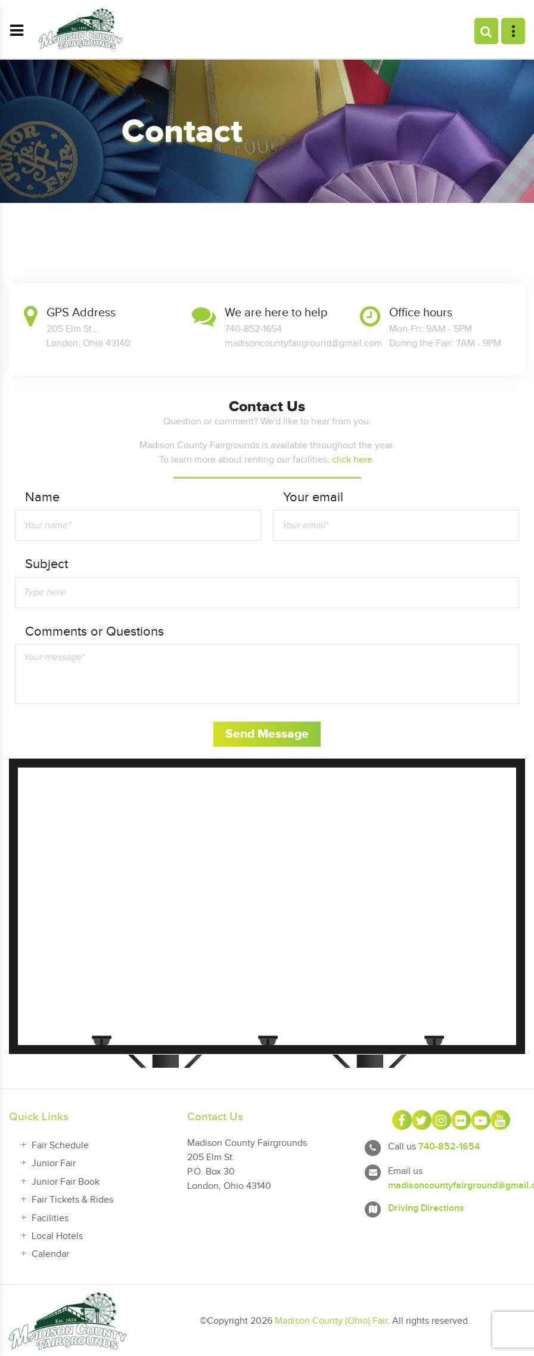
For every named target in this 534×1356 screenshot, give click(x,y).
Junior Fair (54, 1163)
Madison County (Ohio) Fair (331, 1321)
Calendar (50, 1254)
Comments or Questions (94, 632)
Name (42, 497)
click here (352, 460)
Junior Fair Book (66, 1182)
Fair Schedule (60, 1145)
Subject (46, 564)
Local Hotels (57, 1236)
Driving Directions (426, 1208)
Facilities (50, 1218)
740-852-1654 (449, 1146)
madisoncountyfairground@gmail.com (303, 343)
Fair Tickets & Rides (72, 1200)
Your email (313, 497)
